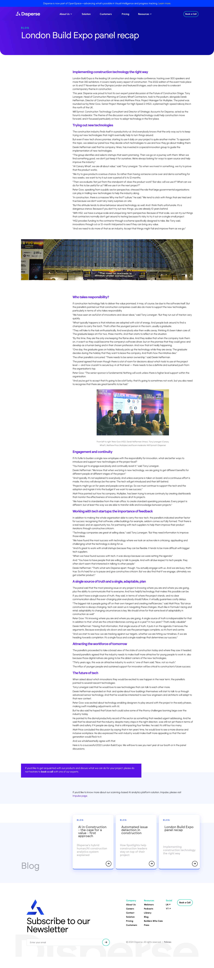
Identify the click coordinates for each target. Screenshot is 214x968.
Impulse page (80, 795)
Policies (167, 942)
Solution (86, 14)
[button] (65, 14)
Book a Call (191, 14)
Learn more (164, 3)
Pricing (125, 14)
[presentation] (47, 952)
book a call (47, 771)
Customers (106, 14)
